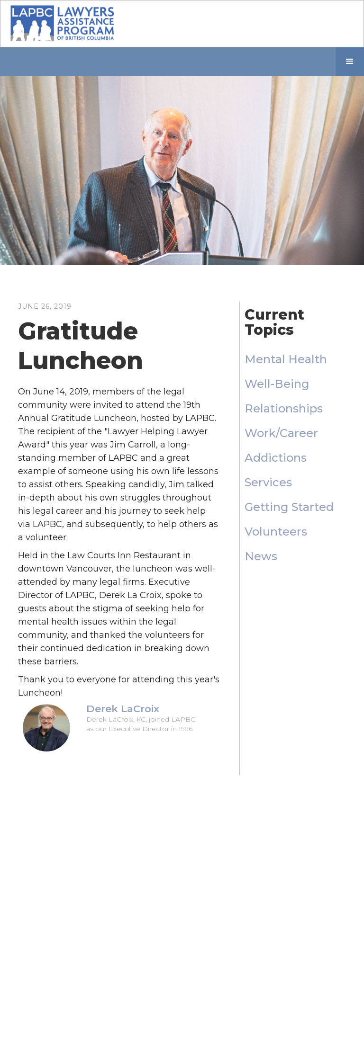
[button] (350, 61)
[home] (62, 23)
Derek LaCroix (122, 709)
